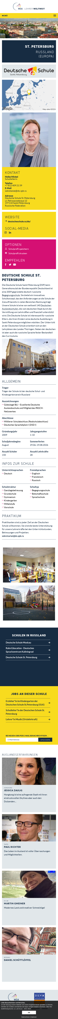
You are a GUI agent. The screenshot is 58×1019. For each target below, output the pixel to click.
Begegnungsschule (11, 295)
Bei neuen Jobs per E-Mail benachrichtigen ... (27, 736)
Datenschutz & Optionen (29, 1017)
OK (29, 1012)
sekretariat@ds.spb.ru (16, 191)
